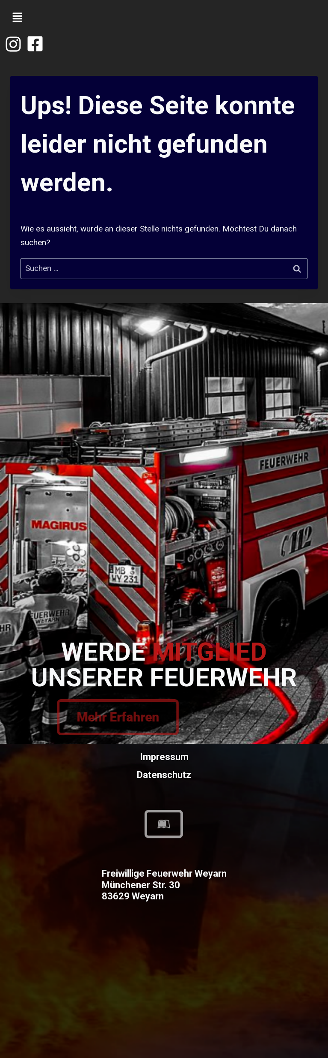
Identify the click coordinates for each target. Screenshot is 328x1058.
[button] (17, 18)
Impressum (164, 756)
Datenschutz (164, 774)
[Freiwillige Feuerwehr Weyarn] (164, 985)
